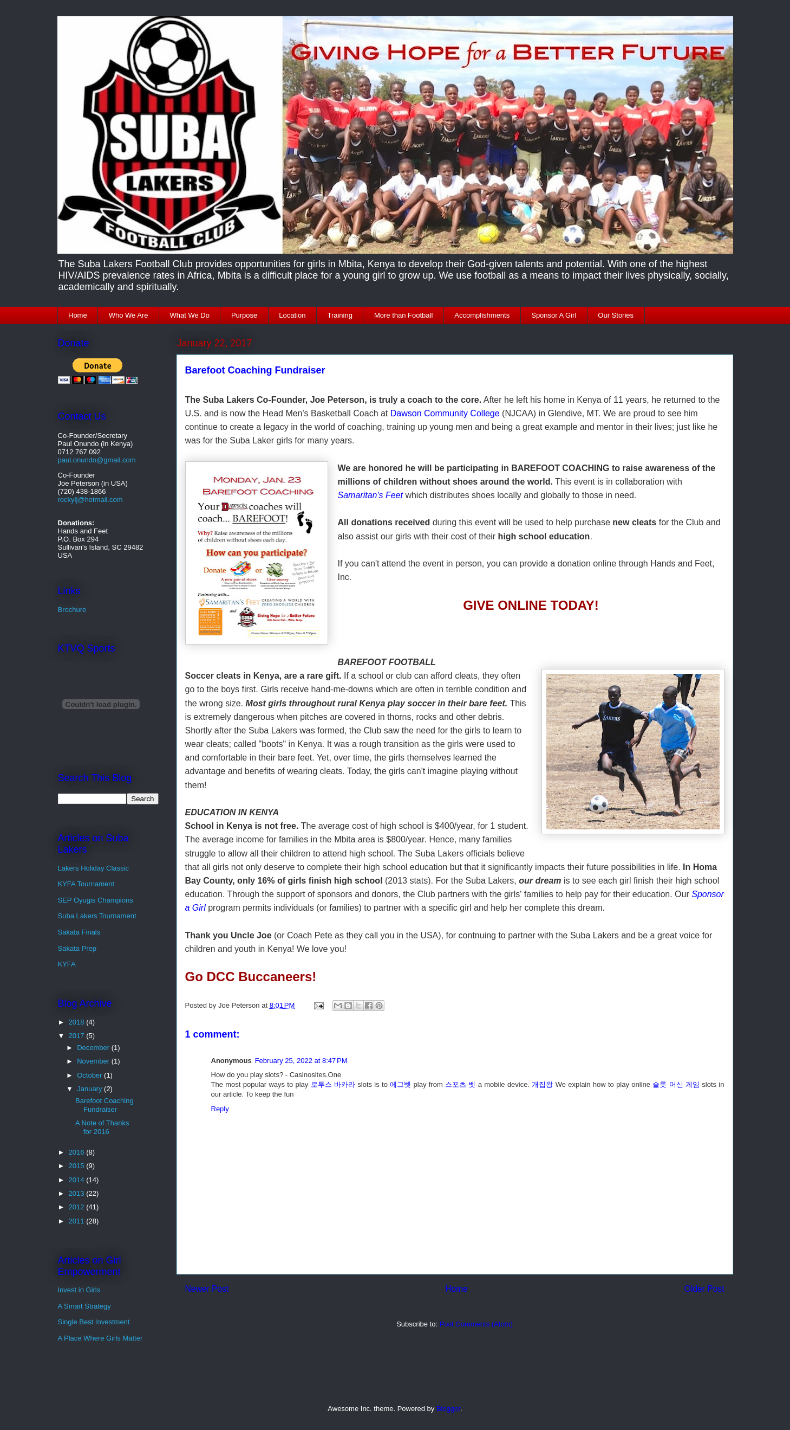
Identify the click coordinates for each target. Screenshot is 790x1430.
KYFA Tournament (86, 884)
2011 (78, 1221)
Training (339, 315)
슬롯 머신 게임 (676, 1084)
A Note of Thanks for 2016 (102, 1127)
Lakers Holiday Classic (93, 868)
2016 (78, 1152)
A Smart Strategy (84, 1306)
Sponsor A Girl (553, 315)
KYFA (67, 964)
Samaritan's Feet (370, 495)
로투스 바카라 (333, 1084)
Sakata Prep (77, 948)
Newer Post (207, 1288)
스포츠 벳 (460, 1084)
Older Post (704, 1288)
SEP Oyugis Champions (95, 900)
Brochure (72, 610)
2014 (78, 1180)
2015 (78, 1166)
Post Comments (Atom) (476, 1324)
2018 (78, 1022)
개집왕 (542, 1084)
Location (292, 315)
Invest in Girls (79, 1290)
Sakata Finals (79, 932)
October (90, 1075)
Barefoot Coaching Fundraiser (104, 1105)
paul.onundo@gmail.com (97, 460)
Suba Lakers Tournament (97, 916)
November (94, 1061)
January (90, 1089)
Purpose (244, 315)
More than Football (403, 315)
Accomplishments (482, 315)
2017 (78, 1036)
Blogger (448, 1409)
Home (77, 315)
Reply (220, 1109)
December (94, 1047)
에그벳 (400, 1084)
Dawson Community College (445, 413)
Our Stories (616, 315)
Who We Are (128, 315)
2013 (78, 1193)
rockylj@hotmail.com (90, 499)
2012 (78, 1207)
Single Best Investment (94, 1322)
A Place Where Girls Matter (100, 1338)
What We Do (189, 315)
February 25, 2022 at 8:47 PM (301, 1061)
